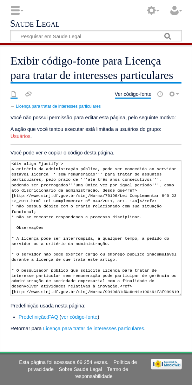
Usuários (21, 136)
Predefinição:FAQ (38, 317)
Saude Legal (35, 24)
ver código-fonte (79, 317)
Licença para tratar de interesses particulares (58, 106)
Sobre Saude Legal (80, 369)
